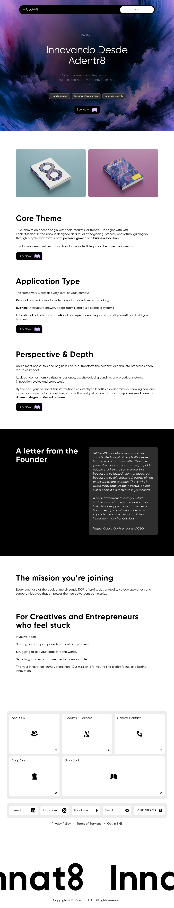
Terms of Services (89, 823)
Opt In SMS (115, 823)
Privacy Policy (61, 823)
